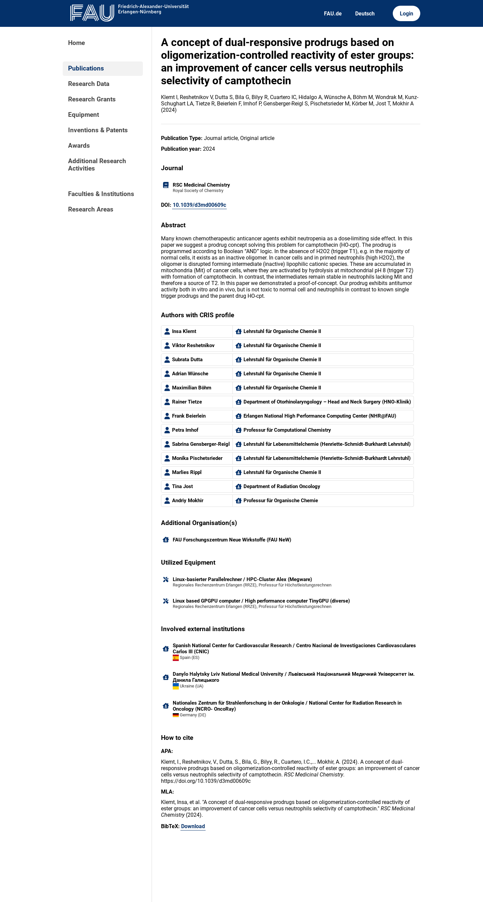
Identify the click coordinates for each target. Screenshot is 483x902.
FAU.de (333, 13)
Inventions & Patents (98, 130)
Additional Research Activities (97, 164)
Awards (79, 145)
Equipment (83, 114)
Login (406, 13)
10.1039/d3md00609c (199, 205)
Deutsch (365, 13)
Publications (86, 68)
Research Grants (92, 99)
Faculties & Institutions (101, 194)
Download (193, 826)
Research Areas (90, 209)
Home (76, 43)
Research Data (88, 84)
